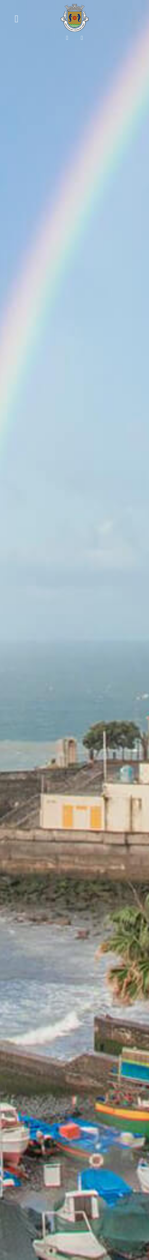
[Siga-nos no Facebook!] (67, 38)
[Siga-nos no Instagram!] (82, 38)
